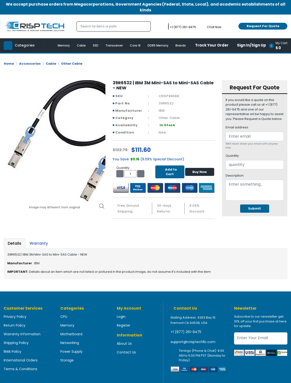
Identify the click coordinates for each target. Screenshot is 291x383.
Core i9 (135, 45)
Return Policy (14, 325)
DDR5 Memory (158, 45)
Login (121, 316)
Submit (254, 208)
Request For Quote (263, 26)
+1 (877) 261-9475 (186, 331)
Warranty (39, 243)
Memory (64, 45)
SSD (95, 45)
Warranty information (22, 334)
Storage (67, 360)
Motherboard (71, 334)
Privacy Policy (15, 316)
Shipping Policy (16, 342)
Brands (180, 45)
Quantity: (232, 155)
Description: (235, 175)
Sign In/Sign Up (251, 45)
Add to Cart (170, 172)
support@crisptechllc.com (193, 341)
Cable (81, 45)
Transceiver (114, 45)
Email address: (237, 127)
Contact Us (126, 352)
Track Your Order (211, 45)
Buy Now (199, 172)
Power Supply (71, 351)
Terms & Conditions (20, 369)
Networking (69, 342)
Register (123, 325)
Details (14, 243)
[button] (279, 45)
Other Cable (71, 63)
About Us (124, 343)
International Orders (21, 360)
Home (9, 63)
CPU (63, 316)
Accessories (30, 63)
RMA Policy (12, 351)
